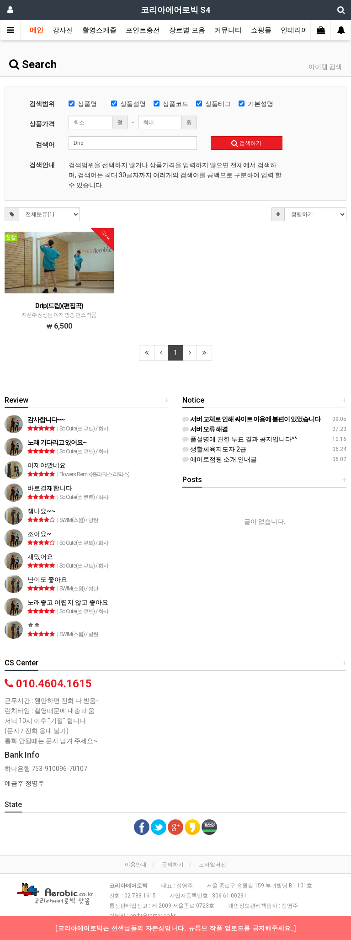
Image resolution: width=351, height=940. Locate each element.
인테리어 (294, 30)
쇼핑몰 (261, 30)
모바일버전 (212, 864)
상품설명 (128, 103)
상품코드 (171, 103)
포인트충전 (143, 30)
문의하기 (173, 864)
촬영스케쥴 (99, 30)
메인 (36, 30)
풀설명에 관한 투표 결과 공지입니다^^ (239, 439)
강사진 (63, 30)
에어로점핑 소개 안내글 (219, 459)
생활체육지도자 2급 (214, 449)
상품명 (83, 103)
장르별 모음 (187, 30)
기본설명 (256, 103)
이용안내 (136, 864)
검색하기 (246, 143)
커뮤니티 (228, 30)
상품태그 (213, 103)
